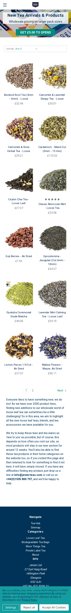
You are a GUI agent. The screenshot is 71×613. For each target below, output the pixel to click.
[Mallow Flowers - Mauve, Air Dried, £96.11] (52, 346)
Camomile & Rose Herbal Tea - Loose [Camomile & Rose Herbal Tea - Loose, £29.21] (18, 149)
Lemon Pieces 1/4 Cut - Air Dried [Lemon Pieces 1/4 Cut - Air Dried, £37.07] (19, 366)
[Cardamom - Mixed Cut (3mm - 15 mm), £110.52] (52, 129)
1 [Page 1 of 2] (26, 390)
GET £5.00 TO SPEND (35, 32)
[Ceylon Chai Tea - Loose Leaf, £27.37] (19, 181)
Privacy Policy (29, 599)
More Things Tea (35, 546)
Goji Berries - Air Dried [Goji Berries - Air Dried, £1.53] (19, 256)
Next (62, 390)
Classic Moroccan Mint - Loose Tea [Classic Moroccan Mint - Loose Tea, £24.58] (52, 206)
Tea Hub (35, 523)
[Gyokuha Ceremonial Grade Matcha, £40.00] (19, 294)
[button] (35, 32)
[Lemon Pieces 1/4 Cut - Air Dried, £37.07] (19, 346)
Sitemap (35, 527)
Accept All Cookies (54, 607)
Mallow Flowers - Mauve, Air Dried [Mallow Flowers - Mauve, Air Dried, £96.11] (52, 366)
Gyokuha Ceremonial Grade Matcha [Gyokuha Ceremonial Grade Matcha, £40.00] (18, 314)
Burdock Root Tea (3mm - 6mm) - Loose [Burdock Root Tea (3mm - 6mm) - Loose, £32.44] (18, 96)
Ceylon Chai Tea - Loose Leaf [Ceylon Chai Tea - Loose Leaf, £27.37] (18, 201)
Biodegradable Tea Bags (35, 542)
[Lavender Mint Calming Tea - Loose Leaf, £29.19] (52, 294)
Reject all (29, 607)
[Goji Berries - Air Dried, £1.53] (19, 238)
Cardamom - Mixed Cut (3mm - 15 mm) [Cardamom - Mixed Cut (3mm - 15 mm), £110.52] (52, 149)
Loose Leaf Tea (35, 538)
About (35, 554)
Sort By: (10, 48)
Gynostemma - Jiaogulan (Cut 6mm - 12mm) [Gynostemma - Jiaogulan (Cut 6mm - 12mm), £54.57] (52, 260)
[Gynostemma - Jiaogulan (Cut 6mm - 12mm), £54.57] (52, 238)
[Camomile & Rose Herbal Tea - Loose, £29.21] (19, 129)
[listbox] (27, 49)
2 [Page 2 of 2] (33, 390)
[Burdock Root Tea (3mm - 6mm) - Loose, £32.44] (19, 76)
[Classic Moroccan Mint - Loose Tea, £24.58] (52, 181)
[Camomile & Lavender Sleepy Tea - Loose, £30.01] (52, 76)
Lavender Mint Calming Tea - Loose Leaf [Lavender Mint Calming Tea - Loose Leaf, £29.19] (52, 314)
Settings (10, 607)
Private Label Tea (35, 550)
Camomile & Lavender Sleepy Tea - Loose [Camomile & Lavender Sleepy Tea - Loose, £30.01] (52, 96)
